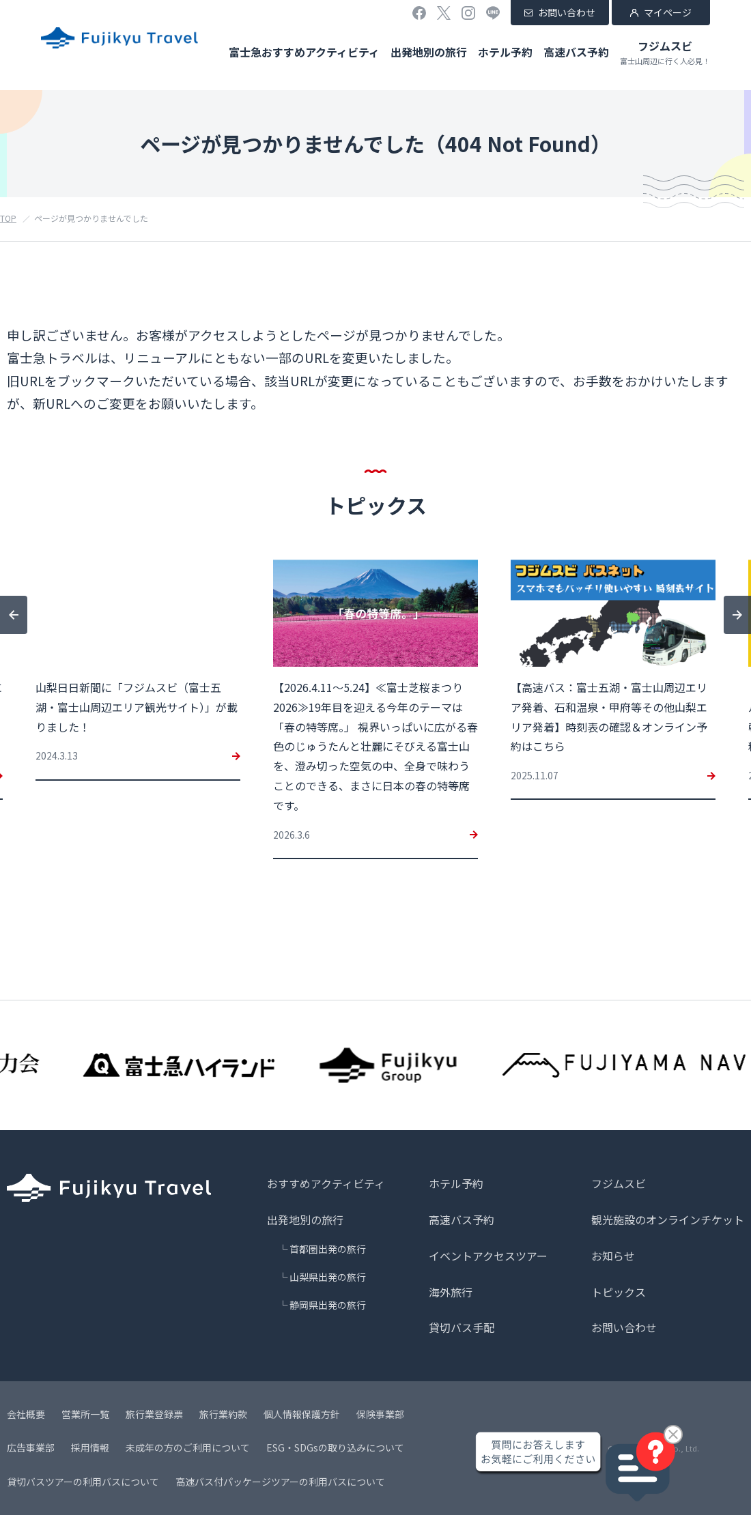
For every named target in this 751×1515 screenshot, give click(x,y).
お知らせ (613, 1255)
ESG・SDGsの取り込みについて (335, 1447)
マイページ (668, 12)
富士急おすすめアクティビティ (304, 52)
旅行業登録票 (154, 1414)
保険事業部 (380, 1414)
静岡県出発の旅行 (327, 1305)
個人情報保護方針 (302, 1414)
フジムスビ (665, 52)
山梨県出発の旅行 (327, 1277)
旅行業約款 (223, 1414)
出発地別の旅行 (429, 52)
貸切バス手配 (461, 1327)
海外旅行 (450, 1292)
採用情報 (90, 1447)
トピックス (618, 1292)
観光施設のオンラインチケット (667, 1219)
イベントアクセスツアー (488, 1255)
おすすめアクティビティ (326, 1183)
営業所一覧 (85, 1414)
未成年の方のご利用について (188, 1447)
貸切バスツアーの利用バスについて (83, 1481)
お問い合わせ (566, 12)
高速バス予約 (576, 52)
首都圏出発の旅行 (327, 1249)
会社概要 (26, 1414)
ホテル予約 (505, 52)
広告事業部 (31, 1447)
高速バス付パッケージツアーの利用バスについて (280, 1481)
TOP (8, 218)
